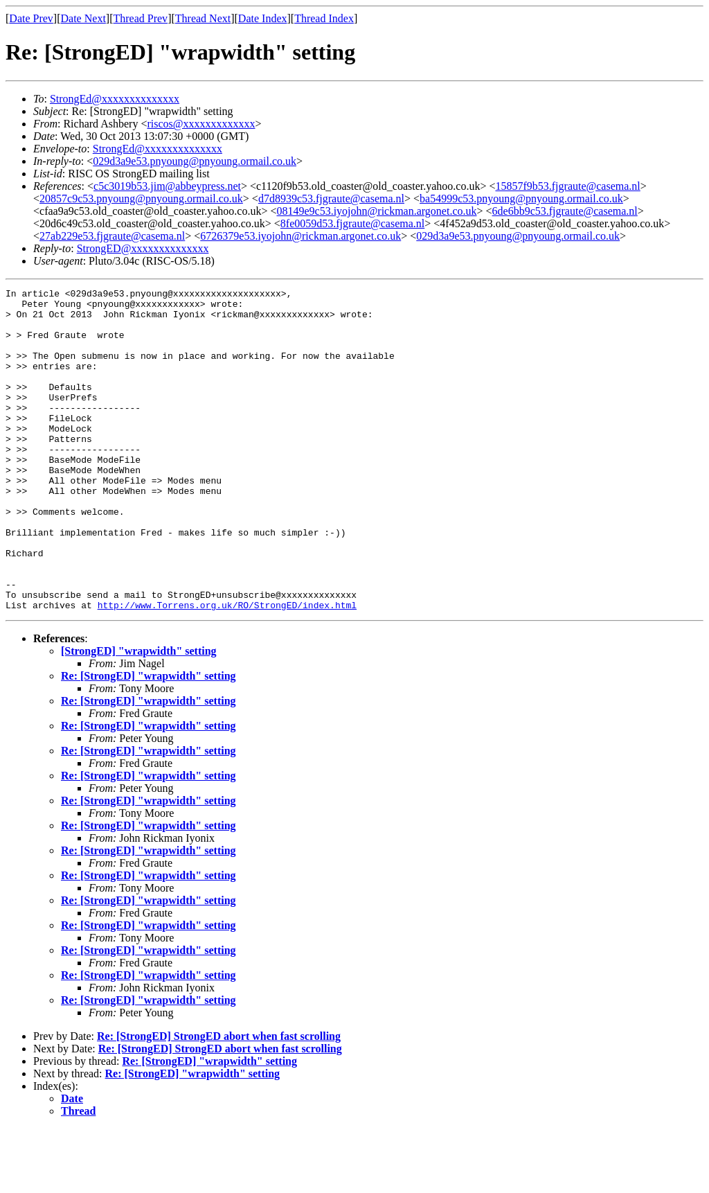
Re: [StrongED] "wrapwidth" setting (148, 740)
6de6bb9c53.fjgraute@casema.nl (565, 211)
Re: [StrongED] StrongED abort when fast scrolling (219, 1100)
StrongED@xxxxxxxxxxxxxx (143, 248)
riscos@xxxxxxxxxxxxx (201, 124)
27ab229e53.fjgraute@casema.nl (112, 236)
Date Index (262, 18)
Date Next (83, 18)
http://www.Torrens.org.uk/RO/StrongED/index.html (227, 669)
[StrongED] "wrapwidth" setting (139, 715)
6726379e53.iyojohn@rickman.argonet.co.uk (300, 236)
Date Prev (31, 18)
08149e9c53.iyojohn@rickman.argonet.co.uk (376, 211)
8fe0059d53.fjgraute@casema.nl (352, 223)
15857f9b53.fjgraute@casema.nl (567, 186)
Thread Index (324, 18)
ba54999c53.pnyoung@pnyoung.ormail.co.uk (521, 198)
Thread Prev (140, 18)
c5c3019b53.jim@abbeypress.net (167, 186)
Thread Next (203, 18)
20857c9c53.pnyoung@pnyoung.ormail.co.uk (141, 198)
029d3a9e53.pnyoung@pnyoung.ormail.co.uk (194, 161)
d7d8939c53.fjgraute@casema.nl (331, 198)
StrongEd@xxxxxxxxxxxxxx (114, 99)
